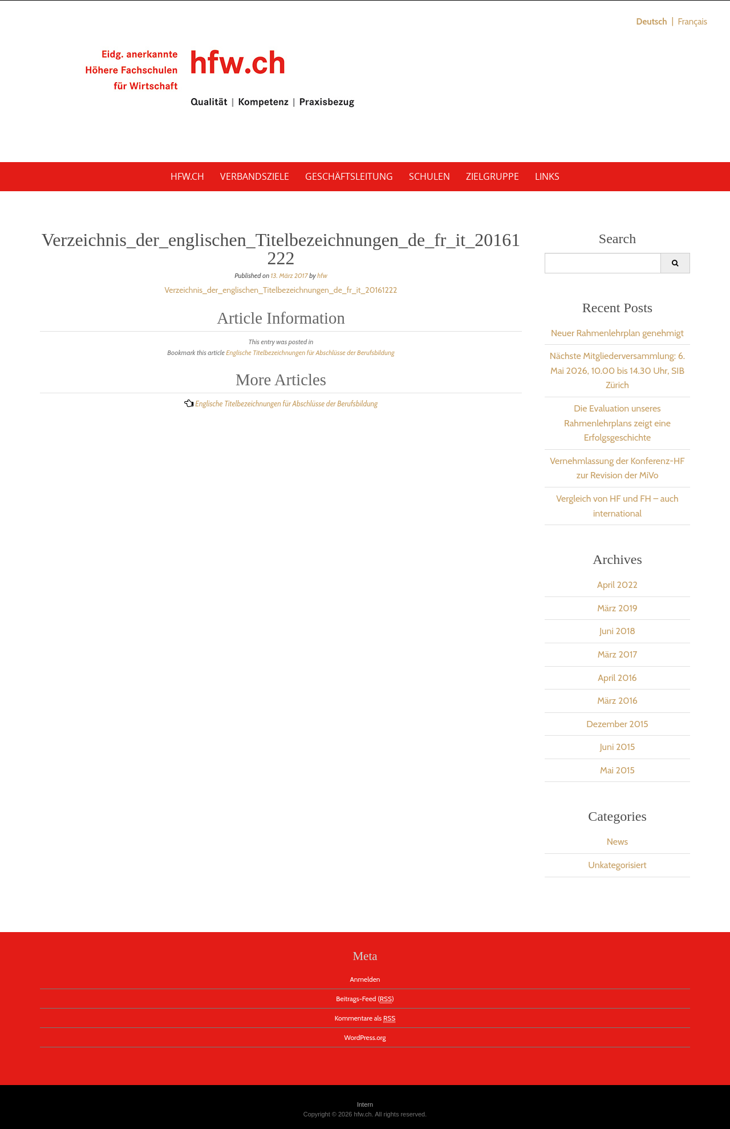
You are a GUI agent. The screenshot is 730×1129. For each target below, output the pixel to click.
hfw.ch (187, 176)
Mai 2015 (617, 770)
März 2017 (618, 654)
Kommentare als (365, 1018)
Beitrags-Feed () (365, 998)
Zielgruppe (492, 176)
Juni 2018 (617, 631)
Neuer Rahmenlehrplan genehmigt (617, 333)
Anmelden (365, 979)
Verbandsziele (254, 176)
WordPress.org (365, 1037)
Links (547, 176)
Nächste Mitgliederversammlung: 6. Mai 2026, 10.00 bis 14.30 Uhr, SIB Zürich (617, 370)
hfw (322, 275)
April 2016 (617, 677)
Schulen (429, 176)
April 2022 (617, 584)
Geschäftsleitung (349, 176)
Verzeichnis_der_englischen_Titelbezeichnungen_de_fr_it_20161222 (281, 290)
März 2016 (617, 700)
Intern (365, 1104)
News (617, 841)
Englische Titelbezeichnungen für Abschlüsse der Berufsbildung (310, 352)
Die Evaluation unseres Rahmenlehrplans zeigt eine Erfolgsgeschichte (617, 423)
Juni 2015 (617, 746)
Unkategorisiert (617, 865)
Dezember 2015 (617, 724)
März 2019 (617, 608)
